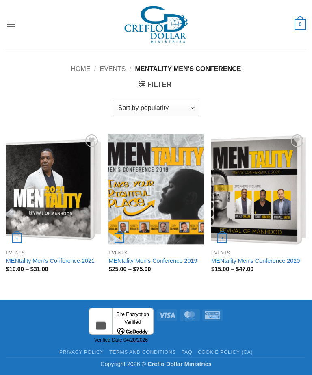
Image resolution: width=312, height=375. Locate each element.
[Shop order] (156, 108)
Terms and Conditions (142, 352)
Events (113, 68)
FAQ (187, 352)
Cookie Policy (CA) (225, 352)
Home (81, 68)
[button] (11, 24)
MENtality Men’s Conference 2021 (50, 261)
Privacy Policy (81, 352)
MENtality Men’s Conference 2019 (152, 261)
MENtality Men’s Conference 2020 (255, 261)
